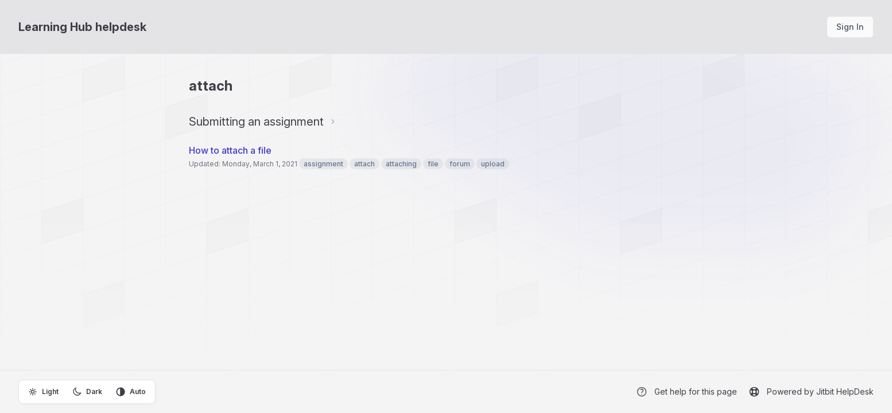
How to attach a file (230, 150)
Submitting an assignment (256, 121)
